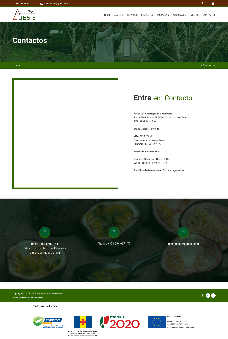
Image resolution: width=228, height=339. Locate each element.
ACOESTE (119, 15)
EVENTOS (194, 15)
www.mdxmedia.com (35, 297)
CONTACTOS (209, 15)
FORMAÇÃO (163, 15)
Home (16, 65)
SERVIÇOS (132, 15)
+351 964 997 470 (25, 4)
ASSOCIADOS (179, 15)
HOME (107, 15)
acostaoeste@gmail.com (57, 4)
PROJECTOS (147, 15)
